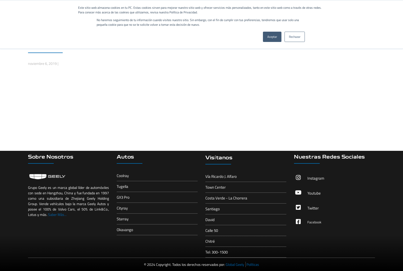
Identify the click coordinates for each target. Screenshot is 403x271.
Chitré (210, 241)
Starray (123, 219)
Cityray (122, 208)
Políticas (252, 264)
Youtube (314, 193)
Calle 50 (211, 230)
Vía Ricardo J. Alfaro (221, 176)
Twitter (313, 208)
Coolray (123, 176)
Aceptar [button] (272, 36)
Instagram (315, 178)
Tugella (122, 186)
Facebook (314, 222)
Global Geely (235, 264)
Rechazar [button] (294, 36)
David (210, 220)
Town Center (215, 187)
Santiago (212, 209)
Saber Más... (57, 214)
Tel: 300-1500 (216, 252)
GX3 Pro (123, 197)
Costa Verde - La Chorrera (226, 198)
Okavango (125, 230)
